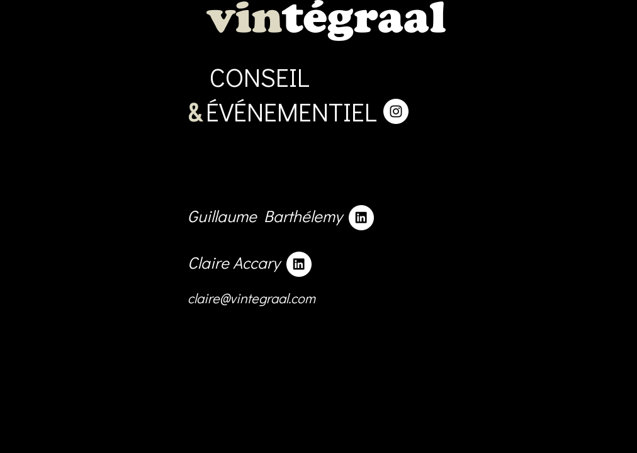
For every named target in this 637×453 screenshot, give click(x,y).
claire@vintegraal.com (251, 387)
